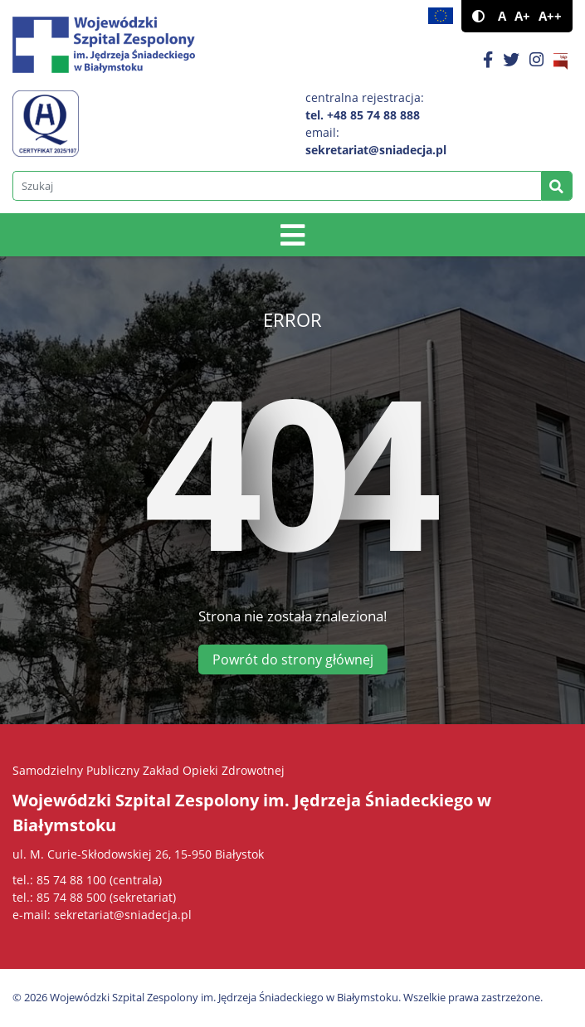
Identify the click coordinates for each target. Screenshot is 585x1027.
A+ (522, 16)
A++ (550, 16)
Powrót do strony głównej (292, 659)
